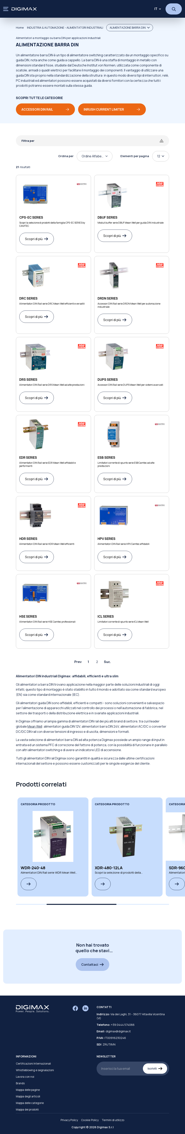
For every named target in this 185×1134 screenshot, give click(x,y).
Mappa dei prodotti (27, 1109)
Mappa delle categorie (30, 1103)
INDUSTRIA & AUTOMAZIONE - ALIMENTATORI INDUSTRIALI (65, 27)
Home (20, 27)
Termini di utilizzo (113, 1120)
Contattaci (92, 964)
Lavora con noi (25, 1077)
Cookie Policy (90, 1120)
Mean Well (34, 726)
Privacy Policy (69, 1120)
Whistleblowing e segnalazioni (35, 1070)
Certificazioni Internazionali (33, 1063)
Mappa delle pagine (28, 1090)
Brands (20, 1083)
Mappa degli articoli (28, 1096)
